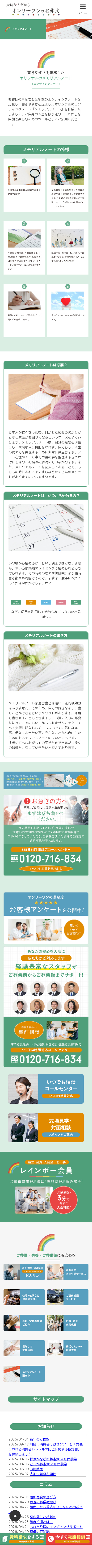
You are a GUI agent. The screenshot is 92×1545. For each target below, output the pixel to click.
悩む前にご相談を (43, 1517)
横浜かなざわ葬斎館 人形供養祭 (53, 1459)
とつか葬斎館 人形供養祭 (48, 1464)
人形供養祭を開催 (43, 1474)
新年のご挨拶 (40, 1439)
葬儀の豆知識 (41, 1531)
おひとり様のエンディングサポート (56, 1526)
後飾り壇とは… (41, 1522)
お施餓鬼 (36, 1469)
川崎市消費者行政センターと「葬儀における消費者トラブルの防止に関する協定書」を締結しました (45, 1449)
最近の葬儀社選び (43, 1502)
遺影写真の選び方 (43, 1497)
